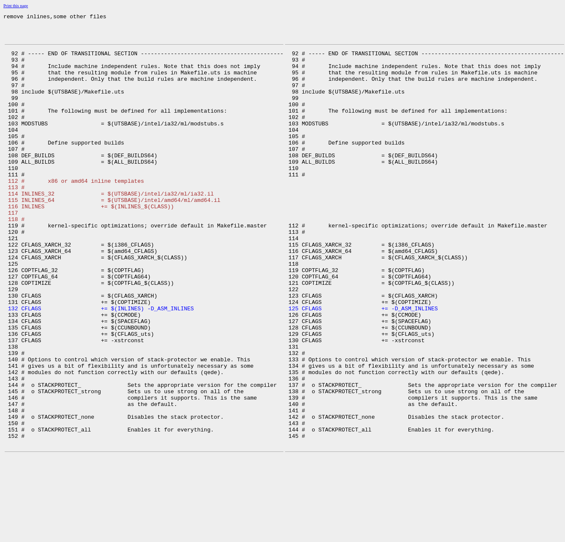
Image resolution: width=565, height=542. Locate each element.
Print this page (15, 5)
